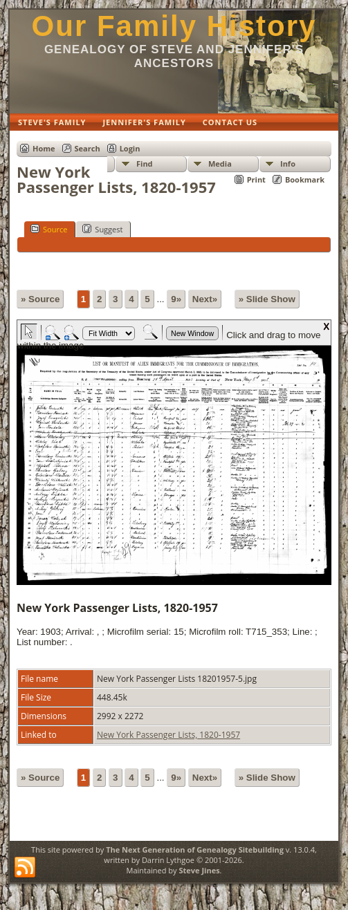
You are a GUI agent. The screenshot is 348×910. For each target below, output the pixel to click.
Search (87, 148)
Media (220, 163)
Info (287, 163)
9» (176, 299)
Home (44, 148)
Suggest (102, 228)
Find (144, 163)
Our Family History (174, 26)
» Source (40, 299)
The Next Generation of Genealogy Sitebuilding (195, 849)
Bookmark (304, 179)
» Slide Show (267, 299)
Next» (204, 299)
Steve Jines (198, 870)
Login (130, 148)
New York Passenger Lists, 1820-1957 (168, 735)
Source (48, 228)
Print (256, 179)
